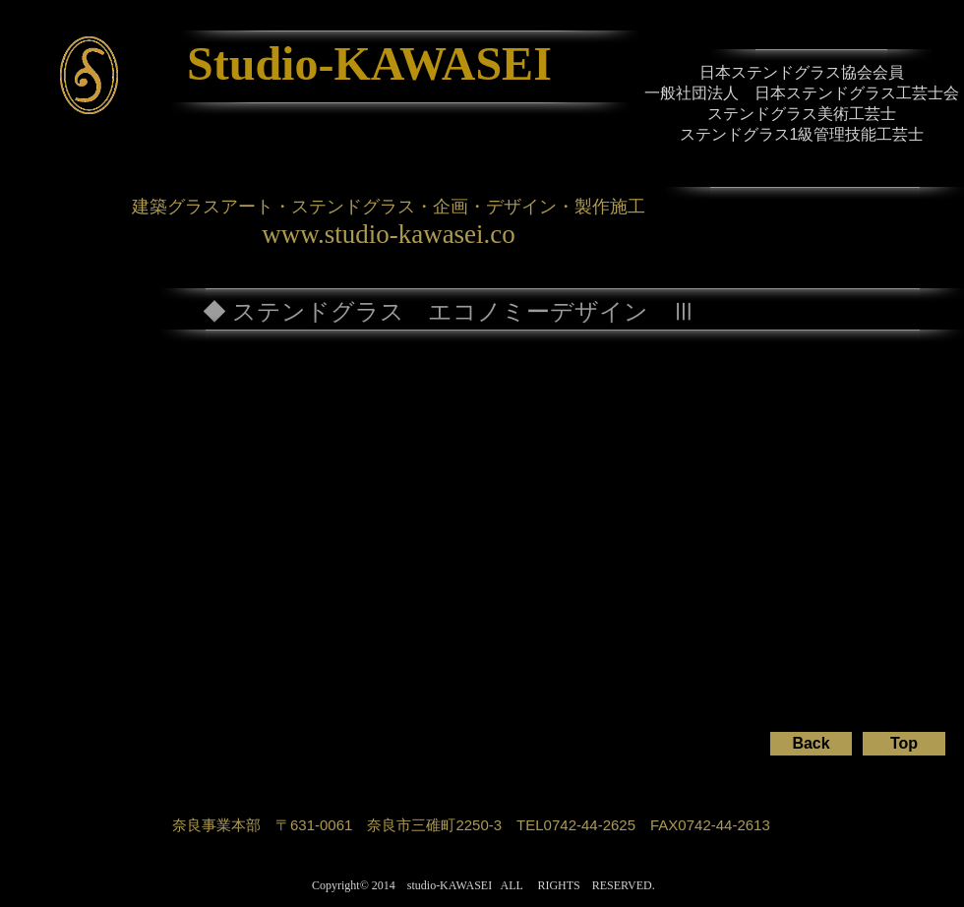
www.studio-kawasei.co (388, 234)
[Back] (811, 744)
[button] (161, 528)
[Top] (904, 744)
